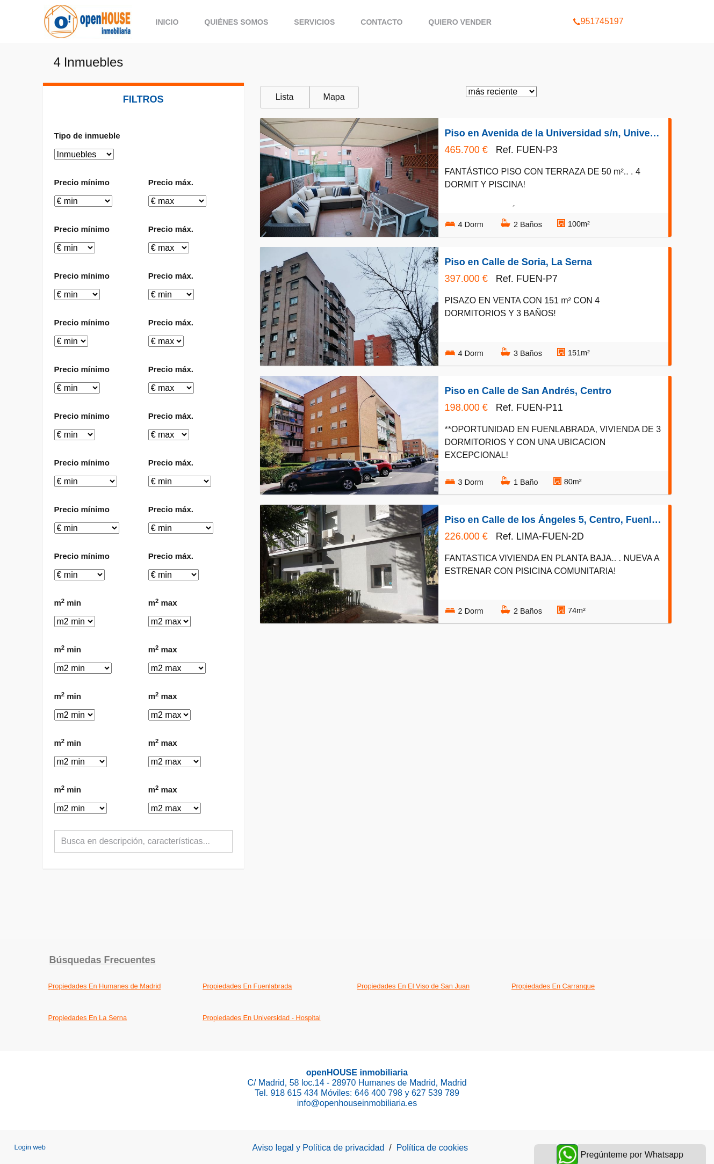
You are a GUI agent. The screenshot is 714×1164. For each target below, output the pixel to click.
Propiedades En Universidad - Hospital (262, 1018)
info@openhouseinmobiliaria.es (357, 1103)
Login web (30, 1147)
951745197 (598, 7)
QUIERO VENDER (459, 22)
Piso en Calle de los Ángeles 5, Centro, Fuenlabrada (553, 519)
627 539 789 (435, 1092)
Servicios (314, 22)
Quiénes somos (236, 22)
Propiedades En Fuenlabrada (247, 986)
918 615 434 (294, 1092)
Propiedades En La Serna (87, 1018)
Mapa (334, 96)
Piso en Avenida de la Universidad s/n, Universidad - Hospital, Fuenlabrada (553, 133)
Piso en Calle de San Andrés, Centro (528, 390)
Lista (285, 96)
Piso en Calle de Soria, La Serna (518, 262)
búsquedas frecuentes (102, 960)
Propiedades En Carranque (553, 986)
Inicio (167, 22)
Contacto (381, 22)
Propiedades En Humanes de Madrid (104, 986)
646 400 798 (380, 1092)
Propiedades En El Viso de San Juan (413, 986)
